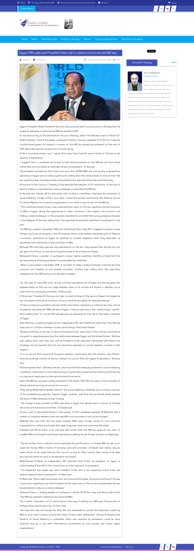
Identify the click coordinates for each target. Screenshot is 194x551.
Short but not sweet (132, 39)
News (34, 39)
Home (24, 39)
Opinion (87, 39)
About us (129, 547)
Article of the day (70, 39)
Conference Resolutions (111, 547)
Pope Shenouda (49, 39)
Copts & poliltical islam (106, 39)
